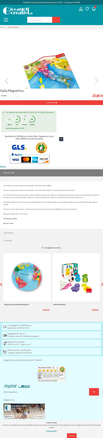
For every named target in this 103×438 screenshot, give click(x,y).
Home (2, 27)
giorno (10, 124)
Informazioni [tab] (10, 391)
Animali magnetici (59, 304)
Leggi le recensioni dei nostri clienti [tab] (23, 360)
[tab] (51, 172)
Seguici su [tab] (9, 399)
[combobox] (39, 20)
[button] (6, 81)
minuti (24, 124)
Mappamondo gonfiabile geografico (16, 304)
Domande (8, 241)
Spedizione (8, 233)
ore (17, 124)
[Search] (56, 20)
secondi (31, 124)
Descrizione (9, 173)
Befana (3, 166)
